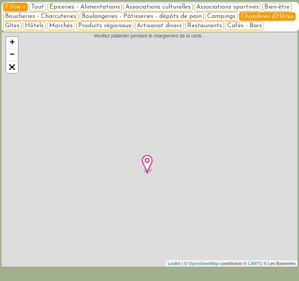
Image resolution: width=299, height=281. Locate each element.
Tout (37, 7)
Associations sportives (227, 7)
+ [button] (12, 43)
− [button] (12, 55)
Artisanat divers (159, 26)
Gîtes (12, 26)
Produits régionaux (104, 26)
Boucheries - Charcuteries (40, 16)
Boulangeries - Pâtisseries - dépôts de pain (142, 16)
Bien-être (277, 7)
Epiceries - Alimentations (84, 7)
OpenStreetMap (203, 263)
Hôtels (34, 26)
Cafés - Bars (244, 26)
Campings (221, 16)
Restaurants (204, 26)
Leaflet (174, 263)
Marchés (61, 26)
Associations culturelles (158, 7)
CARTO (255, 263)
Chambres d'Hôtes (267, 16)
